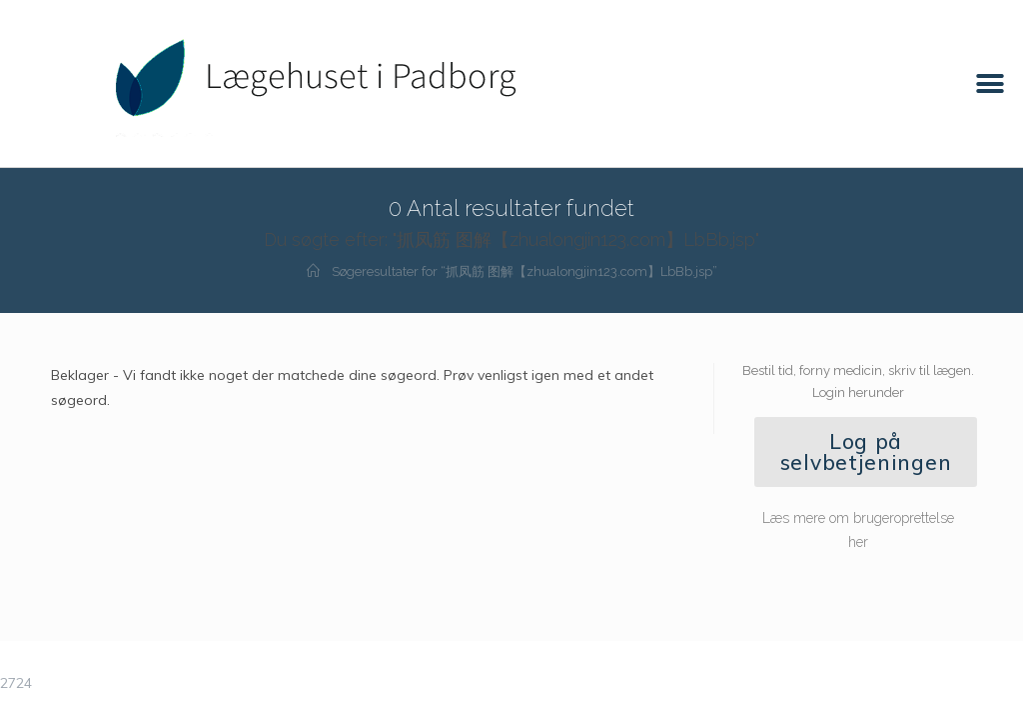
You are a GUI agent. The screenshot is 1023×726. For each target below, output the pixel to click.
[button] (990, 83)
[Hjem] (313, 271)
